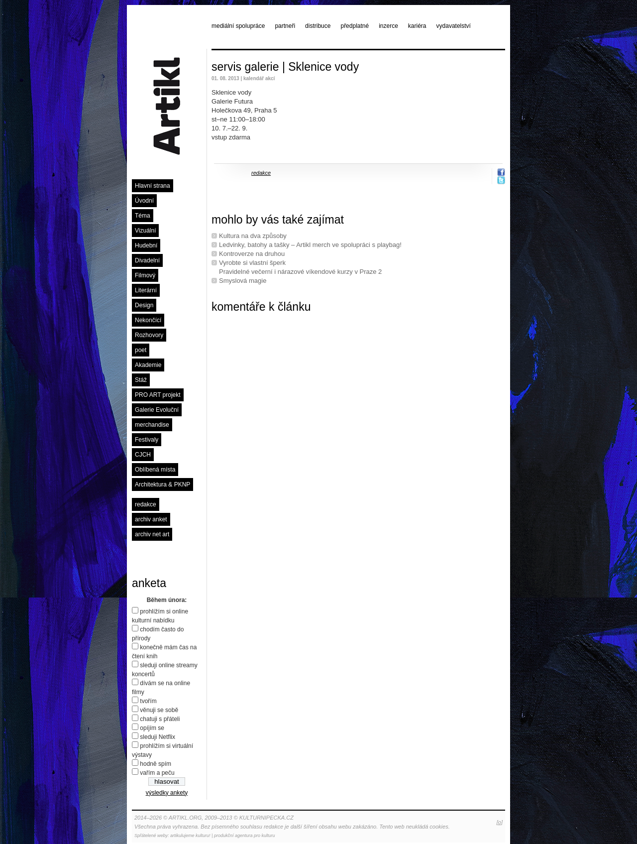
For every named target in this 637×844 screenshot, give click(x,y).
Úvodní (144, 200)
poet (140, 350)
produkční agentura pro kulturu (244, 835)
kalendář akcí (259, 78)
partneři (285, 25)
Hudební (146, 245)
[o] (500, 822)
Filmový (145, 275)
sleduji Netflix (157, 736)
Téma (142, 215)
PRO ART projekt (158, 394)
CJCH (143, 454)
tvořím (148, 701)
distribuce (317, 25)
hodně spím (155, 763)
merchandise (152, 424)
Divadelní (147, 260)
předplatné (354, 25)
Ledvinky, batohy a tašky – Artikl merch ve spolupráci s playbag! (310, 244)
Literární (146, 290)
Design (144, 305)
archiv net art (152, 534)
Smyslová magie (242, 280)
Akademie (148, 365)
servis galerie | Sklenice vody (285, 66)
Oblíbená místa (155, 469)
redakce (145, 504)
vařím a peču (157, 772)
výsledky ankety (167, 792)
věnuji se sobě (159, 710)
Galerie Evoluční (157, 409)
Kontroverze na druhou (252, 253)
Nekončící (148, 320)
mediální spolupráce (238, 25)
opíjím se (152, 727)
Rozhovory (149, 335)
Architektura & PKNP (162, 484)
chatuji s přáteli (160, 719)
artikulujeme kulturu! (190, 835)
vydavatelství (453, 25)
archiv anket (151, 519)
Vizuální (145, 230)
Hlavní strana (152, 185)
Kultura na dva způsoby (253, 236)
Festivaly (146, 439)
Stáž (141, 379)
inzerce (388, 25)
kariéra (417, 25)
